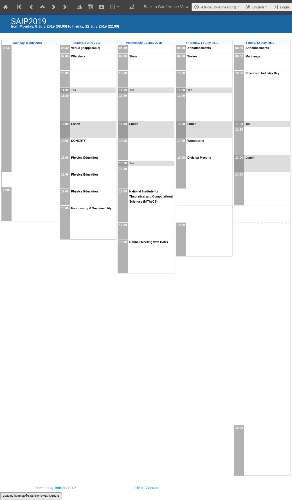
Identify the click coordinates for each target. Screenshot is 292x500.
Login (284, 7)
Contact (152, 487)
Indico (60, 487)
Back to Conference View (166, 7)
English (258, 7)
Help (139, 487)
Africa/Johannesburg (218, 7)
